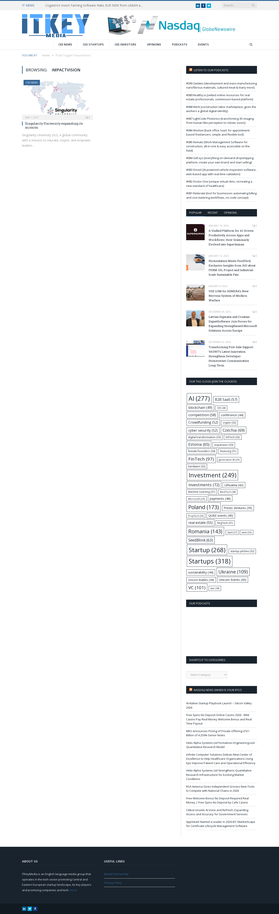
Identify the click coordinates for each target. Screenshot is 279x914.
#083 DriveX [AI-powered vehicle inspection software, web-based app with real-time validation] (221, 172)
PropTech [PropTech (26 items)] (196, 515)
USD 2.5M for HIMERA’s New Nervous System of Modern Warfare (229, 295)
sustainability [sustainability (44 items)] (200, 572)
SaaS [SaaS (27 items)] (232, 532)
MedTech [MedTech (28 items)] (228, 491)
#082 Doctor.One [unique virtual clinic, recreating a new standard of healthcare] (219, 183)
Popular (195, 213)
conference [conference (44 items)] (232, 415)
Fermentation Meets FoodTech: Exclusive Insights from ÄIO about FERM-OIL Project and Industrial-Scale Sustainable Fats (232, 268)
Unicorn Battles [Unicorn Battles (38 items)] (201, 580)
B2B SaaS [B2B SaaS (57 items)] (226, 399)
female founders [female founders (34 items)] (201, 451)
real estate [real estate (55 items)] (200, 522)
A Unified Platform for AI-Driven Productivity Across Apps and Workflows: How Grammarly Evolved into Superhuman (231, 237)
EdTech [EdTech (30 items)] (233, 437)
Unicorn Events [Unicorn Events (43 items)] (232, 580)
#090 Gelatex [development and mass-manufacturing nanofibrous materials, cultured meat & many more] (221, 85)
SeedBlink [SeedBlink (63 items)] (200, 540)
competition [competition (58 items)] (202, 414)
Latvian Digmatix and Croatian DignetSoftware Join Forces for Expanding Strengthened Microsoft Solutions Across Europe (233, 323)
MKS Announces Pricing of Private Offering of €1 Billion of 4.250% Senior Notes (217, 733)
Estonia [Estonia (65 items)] (198, 444)
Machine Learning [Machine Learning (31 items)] (201, 492)
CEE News (65, 44)
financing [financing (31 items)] (228, 451)
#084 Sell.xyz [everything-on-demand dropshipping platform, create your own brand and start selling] (219, 160)
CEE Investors (125, 44)
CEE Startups (93, 44)
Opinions (154, 44)
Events (203, 44)
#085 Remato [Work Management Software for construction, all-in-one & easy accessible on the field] (218, 146)
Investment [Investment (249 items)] (212, 475)
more (73, 890)
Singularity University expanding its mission (54, 125)
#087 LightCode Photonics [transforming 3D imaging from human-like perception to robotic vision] (220, 121)
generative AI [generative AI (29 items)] (229, 459)
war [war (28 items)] (214, 588)
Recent (213, 213)
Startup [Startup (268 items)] (207, 550)
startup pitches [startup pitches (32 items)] (242, 551)
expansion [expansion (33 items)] (223, 445)
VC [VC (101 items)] (197, 587)
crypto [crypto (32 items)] (229, 422)
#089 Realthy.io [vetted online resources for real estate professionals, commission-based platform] (219, 97)
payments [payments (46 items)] (220, 498)
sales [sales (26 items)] (247, 532)
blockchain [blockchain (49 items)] (200, 407)
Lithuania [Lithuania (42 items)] (233, 485)
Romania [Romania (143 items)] (205, 531)
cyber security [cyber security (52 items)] (203, 430)
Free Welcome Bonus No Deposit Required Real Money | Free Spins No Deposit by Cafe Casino (217, 800)
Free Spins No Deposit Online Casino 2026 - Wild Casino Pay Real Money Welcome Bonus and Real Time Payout (219, 719)
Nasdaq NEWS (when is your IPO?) (218, 690)
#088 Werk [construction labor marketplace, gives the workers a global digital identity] (221, 109)
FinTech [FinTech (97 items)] (201, 459)
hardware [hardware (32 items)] (196, 466)
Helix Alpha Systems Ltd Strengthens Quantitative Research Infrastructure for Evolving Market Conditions (219, 774)
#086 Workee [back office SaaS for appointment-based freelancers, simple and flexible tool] (218, 132)
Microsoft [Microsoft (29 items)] (196, 498)
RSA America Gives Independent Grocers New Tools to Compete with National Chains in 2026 (220, 789)
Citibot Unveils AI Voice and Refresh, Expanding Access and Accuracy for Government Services (217, 812)
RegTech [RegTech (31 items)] (225, 523)
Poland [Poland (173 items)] (203, 507)
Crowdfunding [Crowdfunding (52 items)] (203, 422)
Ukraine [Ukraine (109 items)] (233, 572)
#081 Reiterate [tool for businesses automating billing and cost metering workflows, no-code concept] (221, 195)
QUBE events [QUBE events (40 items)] (220, 515)
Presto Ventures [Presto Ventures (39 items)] (238, 508)
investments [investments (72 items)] (203, 484)
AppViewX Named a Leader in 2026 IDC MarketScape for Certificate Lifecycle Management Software (220, 824)
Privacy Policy (113, 883)
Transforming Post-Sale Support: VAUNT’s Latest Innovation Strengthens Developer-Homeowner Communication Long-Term (231, 356)
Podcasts (179, 44)
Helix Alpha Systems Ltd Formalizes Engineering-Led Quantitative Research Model (220, 745)
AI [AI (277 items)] (199, 398)
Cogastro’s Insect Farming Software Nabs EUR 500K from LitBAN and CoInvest (95, 5)
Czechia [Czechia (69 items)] (234, 430)
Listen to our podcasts (211, 70)
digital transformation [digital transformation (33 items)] (204, 437)
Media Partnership (116, 874)
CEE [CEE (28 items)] (221, 407)
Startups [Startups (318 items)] (210, 561)
